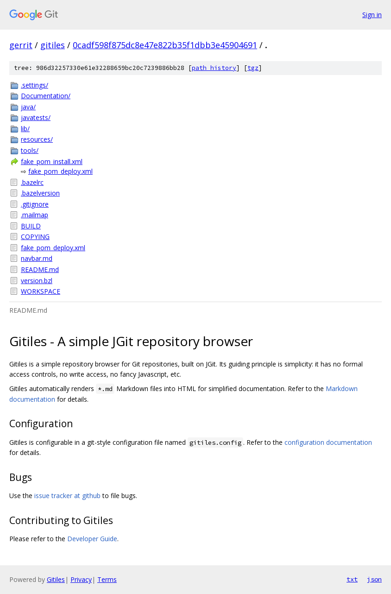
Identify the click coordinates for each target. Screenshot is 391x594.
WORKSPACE (40, 291)
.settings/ (34, 85)
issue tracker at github (67, 495)
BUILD (31, 225)
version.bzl (36, 280)
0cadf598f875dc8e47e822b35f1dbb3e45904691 (165, 45)
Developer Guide (92, 538)
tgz (253, 68)
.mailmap (34, 214)
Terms (107, 579)
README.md (40, 269)
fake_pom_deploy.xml (60, 171)
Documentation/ (45, 95)
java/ (28, 106)
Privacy (81, 579)
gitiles (52, 45)
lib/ (25, 128)
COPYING (35, 236)
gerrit (20, 45)
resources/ (37, 139)
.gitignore (35, 204)
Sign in (372, 14)
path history (214, 68)
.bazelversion (40, 193)
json (374, 579)
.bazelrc (32, 182)
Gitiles (56, 579)
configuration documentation (328, 442)
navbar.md (36, 258)
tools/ (29, 150)
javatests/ (35, 117)
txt (352, 579)
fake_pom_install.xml (51, 161)
